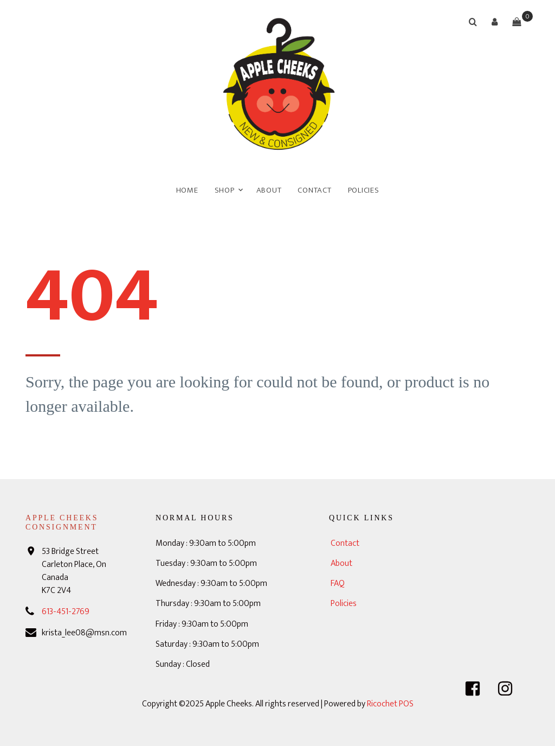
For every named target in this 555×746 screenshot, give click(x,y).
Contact (314, 190)
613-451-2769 (65, 611)
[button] (495, 22)
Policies (363, 190)
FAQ (338, 583)
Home (187, 190)
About (269, 190)
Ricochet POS (390, 704)
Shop (225, 190)
